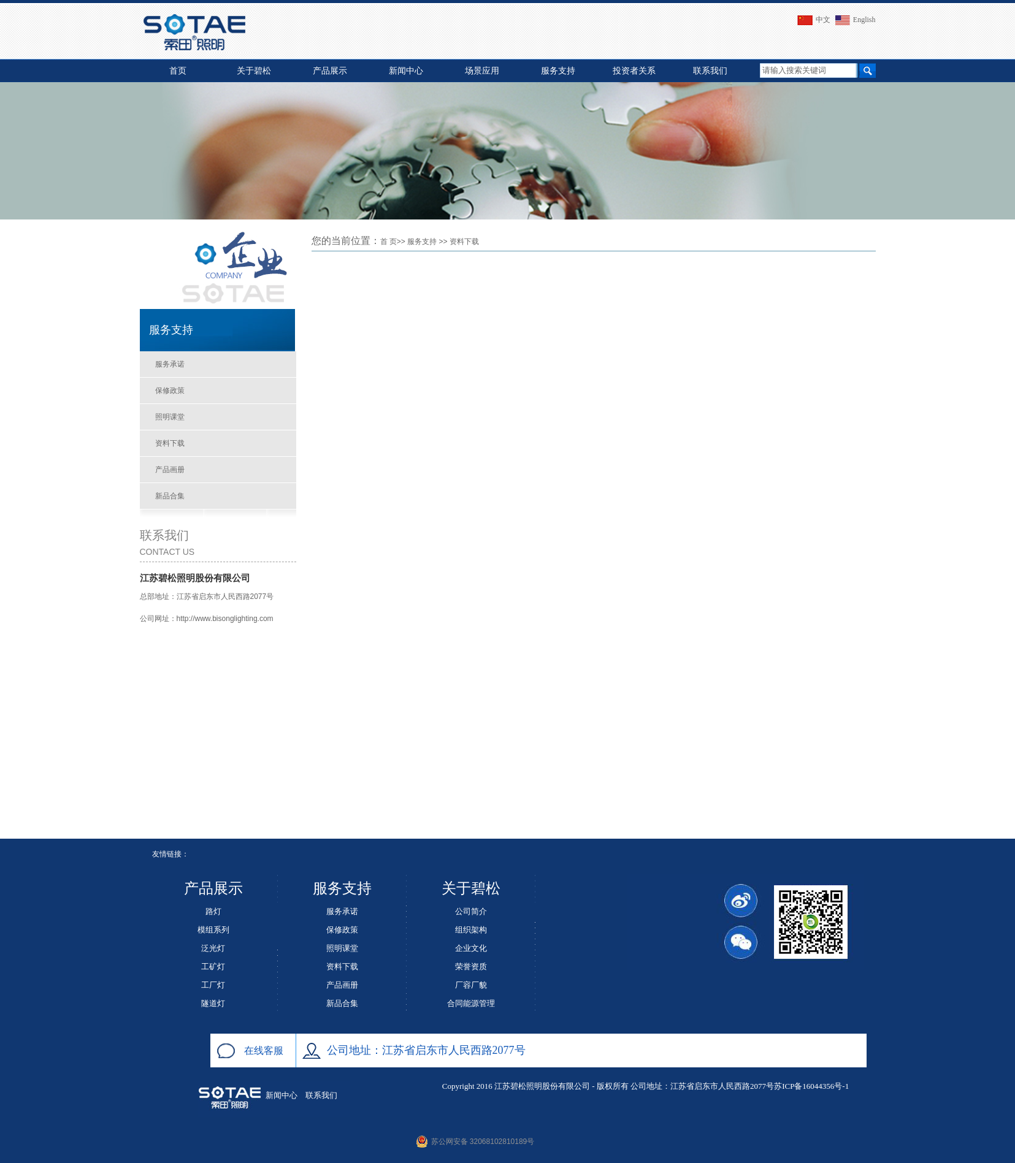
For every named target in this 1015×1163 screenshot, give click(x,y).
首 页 (388, 241)
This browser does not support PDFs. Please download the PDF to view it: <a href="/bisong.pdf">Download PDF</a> (594, 536)
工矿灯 (213, 966)
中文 (812, 19)
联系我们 (710, 70)
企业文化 (471, 948)
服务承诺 (170, 364)
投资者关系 (634, 70)
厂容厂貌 (471, 985)
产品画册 (170, 469)
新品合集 (170, 496)
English (854, 19)
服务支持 (558, 70)
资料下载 (170, 443)
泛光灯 (213, 948)
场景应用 (482, 70)
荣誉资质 (471, 966)
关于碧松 (254, 70)
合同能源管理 (471, 1003)
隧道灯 (213, 1003)
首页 (177, 70)
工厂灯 (213, 985)
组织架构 (471, 929)
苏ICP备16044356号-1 (811, 1086)
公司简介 (471, 911)
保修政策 (170, 390)
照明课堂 (170, 417)
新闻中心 (406, 70)
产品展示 (330, 70)
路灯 (213, 911)
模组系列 (213, 929)
